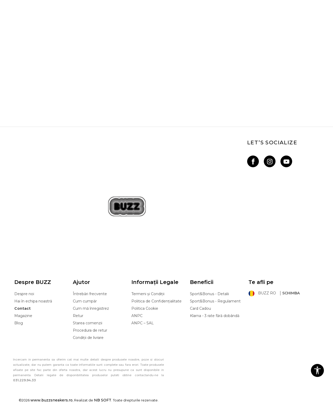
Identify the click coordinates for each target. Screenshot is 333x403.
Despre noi (24, 294)
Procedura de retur (90, 330)
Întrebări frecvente (90, 294)
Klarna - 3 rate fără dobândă (214, 315)
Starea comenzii (87, 323)
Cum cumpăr (85, 301)
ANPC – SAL (142, 323)
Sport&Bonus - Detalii (209, 294)
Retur (78, 315)
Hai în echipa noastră (33, 301)
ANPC (137, 315)
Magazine (23, 315)
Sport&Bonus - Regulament (215, 301)
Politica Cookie (144, 308)
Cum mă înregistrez (91, 308)
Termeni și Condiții (147, 294)
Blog (18, 323)
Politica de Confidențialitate (156, 301)
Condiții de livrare (88, 337)
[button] (317, 370)
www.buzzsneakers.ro (51, 400)
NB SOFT (102, 400)
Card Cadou (200, 308)
